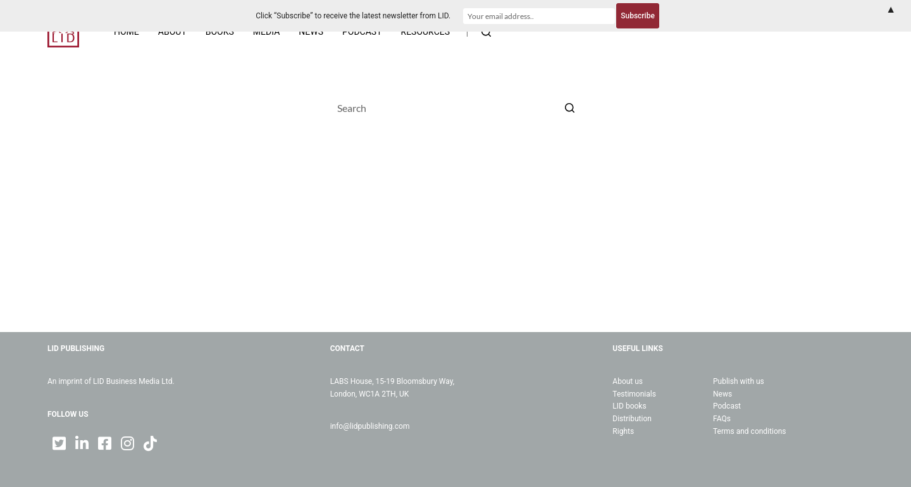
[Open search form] (486, 32)
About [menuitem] (172, 32)
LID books (629, 406)
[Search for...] (455, 107)
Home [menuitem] (126, 32)
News (722, 394)
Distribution (632, 418)
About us (627, 381)
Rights (623, 431)
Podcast (727, 406)
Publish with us (738, 381)
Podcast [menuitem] (362, 32)
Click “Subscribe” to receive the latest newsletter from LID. (353, 15)
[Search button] (569, 107)
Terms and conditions (749, 431)
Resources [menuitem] (425, 32)
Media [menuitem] (266, 32)
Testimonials (634, 394)
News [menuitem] (311, 32)
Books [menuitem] (220, 32)
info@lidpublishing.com (370, 426)
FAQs (722, 418)
